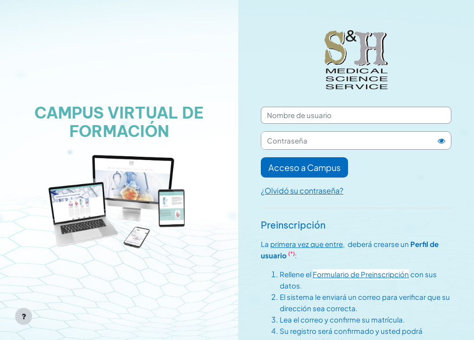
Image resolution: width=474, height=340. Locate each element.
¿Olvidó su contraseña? (302, 191)
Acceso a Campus (304, 167)
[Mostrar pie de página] (23, 316)
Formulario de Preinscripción (361, 274)
